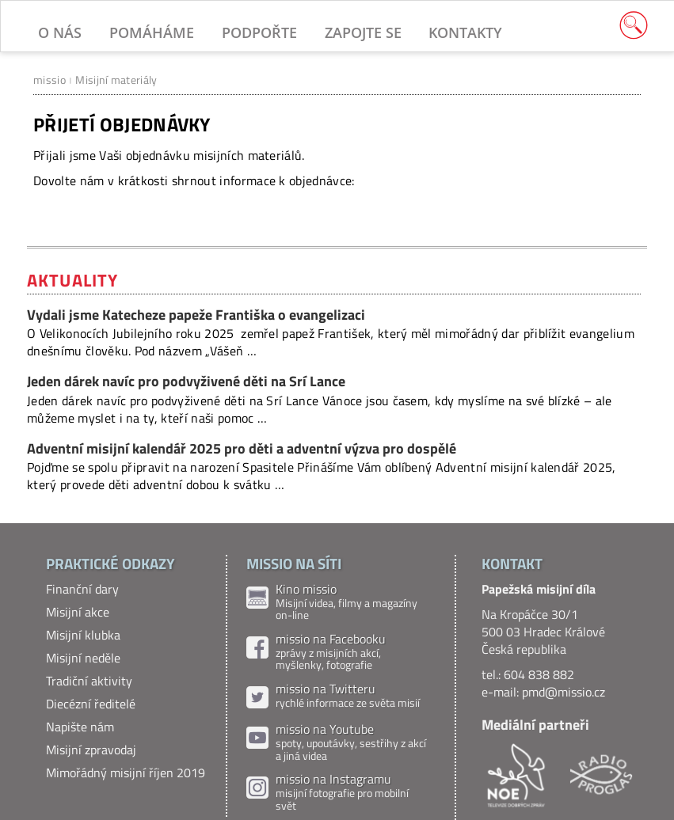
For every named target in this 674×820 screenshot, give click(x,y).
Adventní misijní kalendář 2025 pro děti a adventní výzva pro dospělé (241, 448)
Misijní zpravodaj (91, 749)
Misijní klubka (83, 634)
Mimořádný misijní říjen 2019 (125, 772)
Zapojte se (363, 32)
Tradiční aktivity (89, 680)
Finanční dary (82, 588)
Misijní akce (77, 611)
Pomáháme (151, 32)
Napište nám (80, 726)
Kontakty (465, 32)
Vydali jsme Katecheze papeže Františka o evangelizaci (196, 314)
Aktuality (72, 280)
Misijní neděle (83, 657)
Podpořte (259, 32)
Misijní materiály (116, 79)
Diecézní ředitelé (90, 703)
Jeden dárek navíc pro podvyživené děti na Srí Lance (186, 381)
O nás (60, 32)
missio (49, 79)
